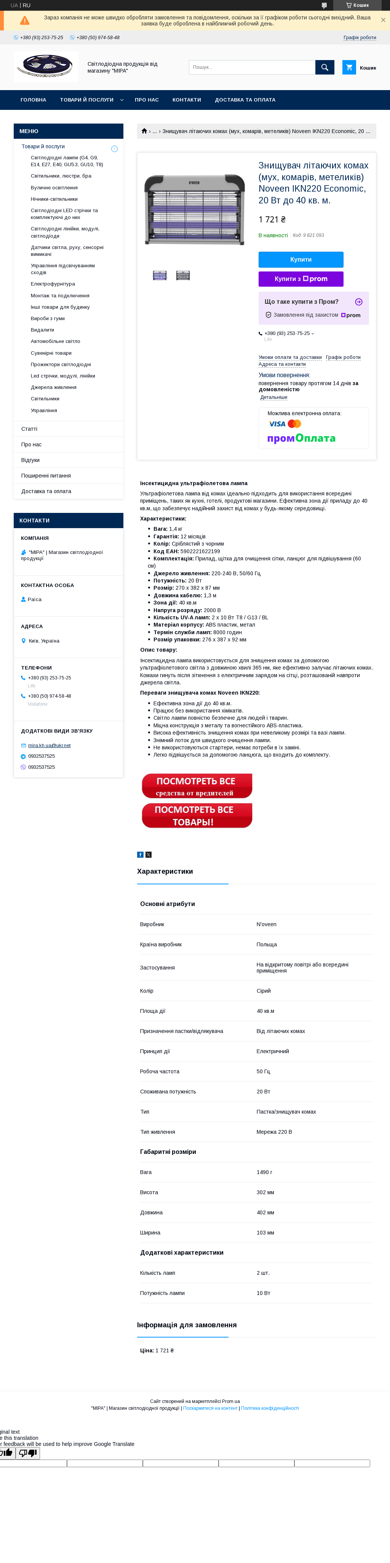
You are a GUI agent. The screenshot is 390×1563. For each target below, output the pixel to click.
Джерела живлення (54, 387)
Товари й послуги (86, 100)
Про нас (147, 100)
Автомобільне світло (55, 341)
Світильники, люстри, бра (61, 176)
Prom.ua (231, 1401)
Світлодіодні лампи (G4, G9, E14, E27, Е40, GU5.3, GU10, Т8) (67, 161)
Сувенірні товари (51, 353)
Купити (301, 259)
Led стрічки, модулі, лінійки (63, 376)
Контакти (187, 100)
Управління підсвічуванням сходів (63, 269)
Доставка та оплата (245, 100)
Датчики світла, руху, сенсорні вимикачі (67, 250)
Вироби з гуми (48, 318)
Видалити (42, 330)
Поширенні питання (46, 476)
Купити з (301, 279)
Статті (29, 429)
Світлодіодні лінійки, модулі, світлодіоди (65, 232)
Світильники (45, 398)
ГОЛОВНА (33, 100)
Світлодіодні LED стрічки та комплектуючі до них (64, 214)
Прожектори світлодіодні (61, 364)
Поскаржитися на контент (210, 1408)
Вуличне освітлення (54, 187)
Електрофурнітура (53, 284)
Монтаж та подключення (60, 295)
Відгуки (30, 460)
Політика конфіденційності (270, 1408)
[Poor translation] (28, 1453)
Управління (44, 410)
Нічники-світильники (54, 199)
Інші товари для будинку (60, 307)
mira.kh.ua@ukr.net (49, 745)
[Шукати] (324, 67)
